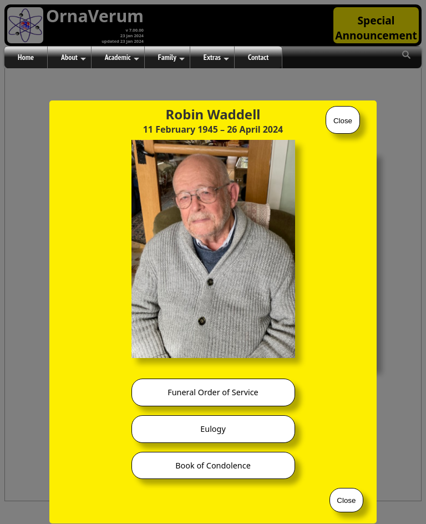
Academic (122, 57)
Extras (216, 57)
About (73, 57)
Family (171, 57)
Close (342, 121)
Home (26, 57)
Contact (258, 57)
